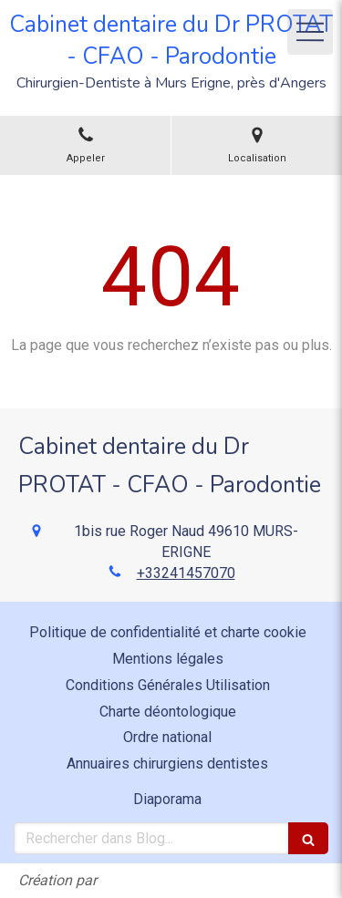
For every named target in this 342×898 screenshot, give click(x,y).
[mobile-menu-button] (310, 32)
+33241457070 (186, 573)
